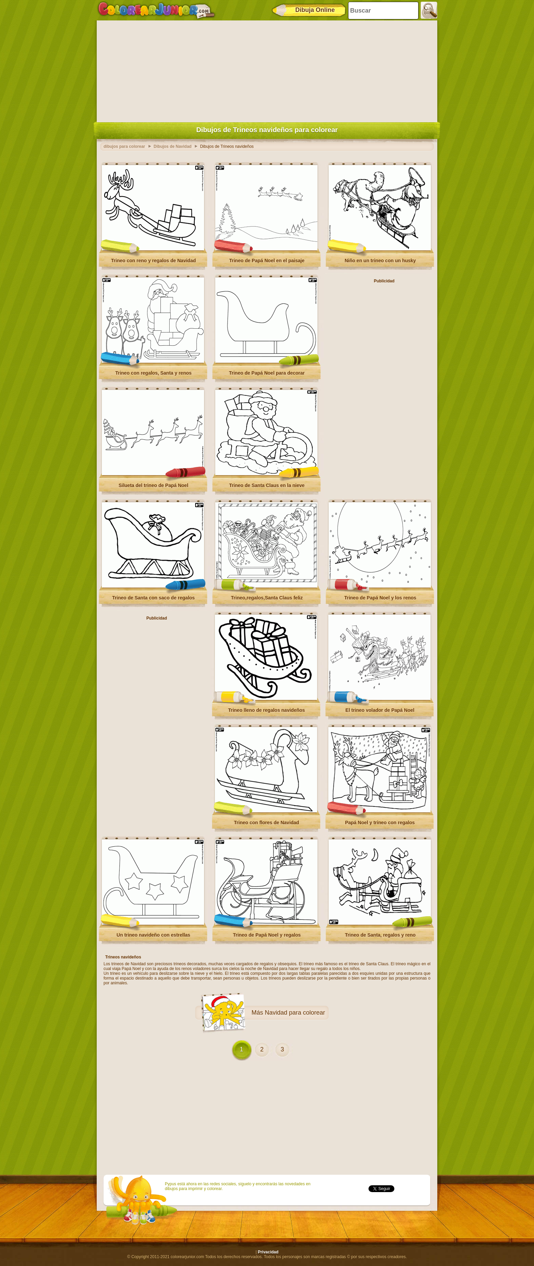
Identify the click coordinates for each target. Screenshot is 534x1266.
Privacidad (268, 1252)
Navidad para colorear (295, 1012)
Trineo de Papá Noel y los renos (380, 597)
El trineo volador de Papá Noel (379, 710)
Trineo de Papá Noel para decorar (267, 373)
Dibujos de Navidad (172, 146)
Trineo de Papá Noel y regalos (267, 935)
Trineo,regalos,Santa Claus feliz (267, 597)
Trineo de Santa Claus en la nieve (267, 485)
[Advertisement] (267, 70)
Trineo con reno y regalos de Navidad (153, 260)
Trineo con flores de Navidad (266, 822)
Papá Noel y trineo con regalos (380, 822)
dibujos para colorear (124, 146)
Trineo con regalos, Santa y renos (153, 373)
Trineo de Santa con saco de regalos (153, 597)
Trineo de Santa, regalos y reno (380, 935)
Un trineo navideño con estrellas (153, 935)
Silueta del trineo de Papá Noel (153, 485)
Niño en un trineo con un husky (380, 260)
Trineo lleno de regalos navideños (266, 710)
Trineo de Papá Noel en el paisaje (266, 260)
